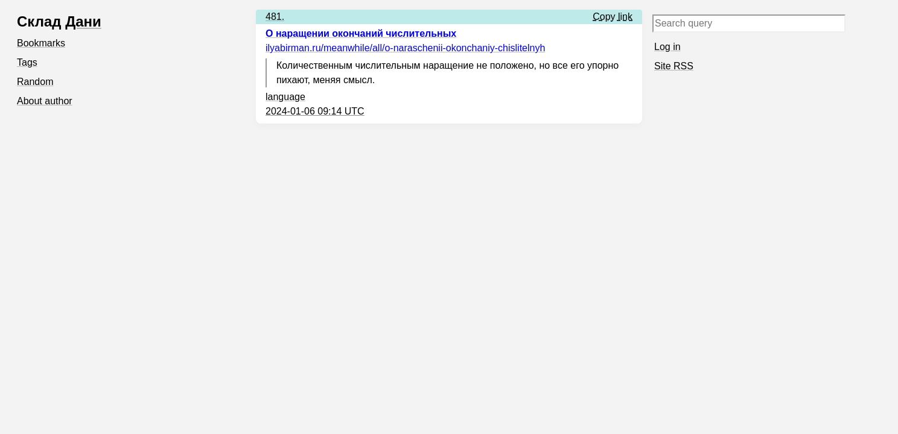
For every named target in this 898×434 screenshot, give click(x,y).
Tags (27, 62)
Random (35, 82)
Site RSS (673, 66)
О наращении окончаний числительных (361, 33)
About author (44, 101)
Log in (667, 47)
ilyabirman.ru (405, 48)
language (285, 97)
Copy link (612, 16)
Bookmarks (41, 43)
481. (275, 16)
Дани (83, 21)
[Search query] (748, 23)
